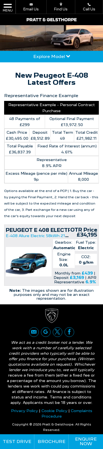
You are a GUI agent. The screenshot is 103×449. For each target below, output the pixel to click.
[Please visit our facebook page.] (69, 332)
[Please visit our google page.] (46, 332)
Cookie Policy (54, 411)
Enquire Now (86, 441)
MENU (8, 7)
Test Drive (17, 441)
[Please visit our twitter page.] (57, 332)
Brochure (51, 441)
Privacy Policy (24, 411)
